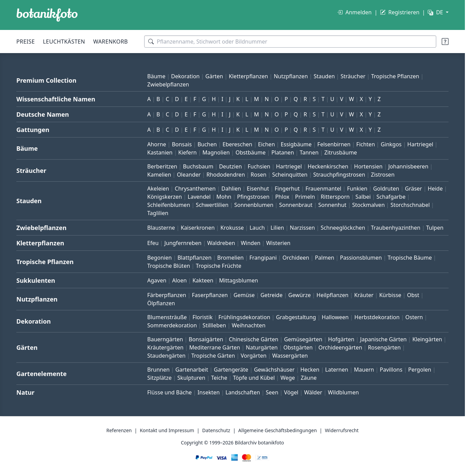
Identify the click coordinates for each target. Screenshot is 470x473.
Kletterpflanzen (248, 76)
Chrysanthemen (195, 188)
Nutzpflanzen (291, 76)
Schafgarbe (391, 196)
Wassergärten (290, 355)
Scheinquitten (289, 174)
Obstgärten (298, 347)
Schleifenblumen (168, 205)
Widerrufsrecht (342, 430)
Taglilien (157, 213)
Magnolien (216, 152)
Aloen (179, 280)
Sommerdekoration (172, 325)
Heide (435, 188)
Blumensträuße (167, 317)
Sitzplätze (159, 377)
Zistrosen (382, 174)
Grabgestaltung (296, 317)
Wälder (313, 392)
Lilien (277, 227)
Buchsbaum (198, 166)
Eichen (266, 144)
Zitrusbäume (340, 152)
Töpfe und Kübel (254, 377)
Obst (413, 295)
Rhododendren (226, 174)
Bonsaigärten (206, 339)
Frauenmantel (323, 188)
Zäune (309, 377)
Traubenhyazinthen (395, 227)
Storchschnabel (410, 205)
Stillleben (214, 325)
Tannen (309, 152)
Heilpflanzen (333, 295)
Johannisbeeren (408, 166)
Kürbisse (390, 295)
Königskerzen (164, 196)
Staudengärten (166, 355)
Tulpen (434, 227)
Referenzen (119, 430)
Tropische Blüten (168, 266)
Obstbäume (251, 152)
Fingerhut (287, 188)
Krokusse (232, 227)
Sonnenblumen (253, 205)
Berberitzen (162, 166)
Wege (288, 377)
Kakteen (203, 280)
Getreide (271, 295)
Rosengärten (384, 347)
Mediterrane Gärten (214, 347)
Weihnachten (249, 325)
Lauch (257, 227)
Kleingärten (427, 339)
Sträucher (352, 76)
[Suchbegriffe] (290, 41)
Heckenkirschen (328, 166)
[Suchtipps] (445, 41)
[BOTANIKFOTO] (47, 15)
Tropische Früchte (218, 266)
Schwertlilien (212, 205)
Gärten (214, 76)
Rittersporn (335, 196)
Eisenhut (258, 188)
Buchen (207, 144)
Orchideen (296, 257)
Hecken (309, 369)
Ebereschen (237, 144)
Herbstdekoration (377, 317)
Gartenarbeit (191, 369)
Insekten (208, 392)
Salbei (363, 196)
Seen (272, 392)
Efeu (152, 243)
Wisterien (278, 243)
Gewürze (299, 295)
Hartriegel (420, 144)
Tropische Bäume (410, 257)
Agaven (156, 280)
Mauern (364, 369)
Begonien (159, 257)
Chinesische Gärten (253, 339)
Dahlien (231, 188)
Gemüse (244, 295)
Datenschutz (216, 430)
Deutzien (230, 166)
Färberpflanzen (166, 295)
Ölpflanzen (161, 303)
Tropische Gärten (213, 355)
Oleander (189, 174)
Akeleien (158, 188)
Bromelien (230, 257)
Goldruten (386, 188)
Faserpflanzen (210, 295)
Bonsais (182, 144)
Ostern (414, 317)
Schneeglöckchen (343, 227)
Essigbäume (296, 144)
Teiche (219, 377)
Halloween (335, 317)
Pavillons (391, 369)
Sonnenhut (332, 205)
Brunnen (158, 369)
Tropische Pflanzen (395, 76)
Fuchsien (258, 166)
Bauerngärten (165, 339)
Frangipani (263, 257)
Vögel (291, 392)
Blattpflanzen (195, 257)
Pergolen (419, 369)
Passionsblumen (361, 257)
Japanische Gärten (383, 339)
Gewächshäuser (274, 369)
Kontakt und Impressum (167, 430)
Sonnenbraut (296, 205)
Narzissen (302, 227)
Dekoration (185, 76)
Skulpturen (191, 377)
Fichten (365, 144)
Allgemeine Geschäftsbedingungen (277, 430)
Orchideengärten (340, 347)
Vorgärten (254, 355)
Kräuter (363, 295)
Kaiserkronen (198, 227)
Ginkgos (391, 144)
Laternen (336, 369)
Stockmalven (368, 205)
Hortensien (368, 166)
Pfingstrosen (253, 196)
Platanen (282, 152)
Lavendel (199, 196)
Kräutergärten (165, 347)
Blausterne (161, 227)
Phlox (282, 196)
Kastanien (159, 152)
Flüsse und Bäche (169, 392)
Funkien (357, 188)
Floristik (203, 317)
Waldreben (221, 243)
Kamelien (159, 174)
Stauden (324, 76)
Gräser (413, 188)
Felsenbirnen (333, 144)
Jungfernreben (182, 243)
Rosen (258, 174)
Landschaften (242, 392)
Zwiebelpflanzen (168, 84)
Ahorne (156, 144)
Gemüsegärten (303, 339)
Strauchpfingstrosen (339, 174)
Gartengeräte (231, 369)
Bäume (156, 76)
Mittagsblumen (238, 280)
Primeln (305, 196)
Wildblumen (343, 392)
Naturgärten (261, 347)
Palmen (324, 257)
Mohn (223, 196)
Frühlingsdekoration (244, 317)
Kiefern (187, 152)
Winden (250, 243)
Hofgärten (341, 339)
